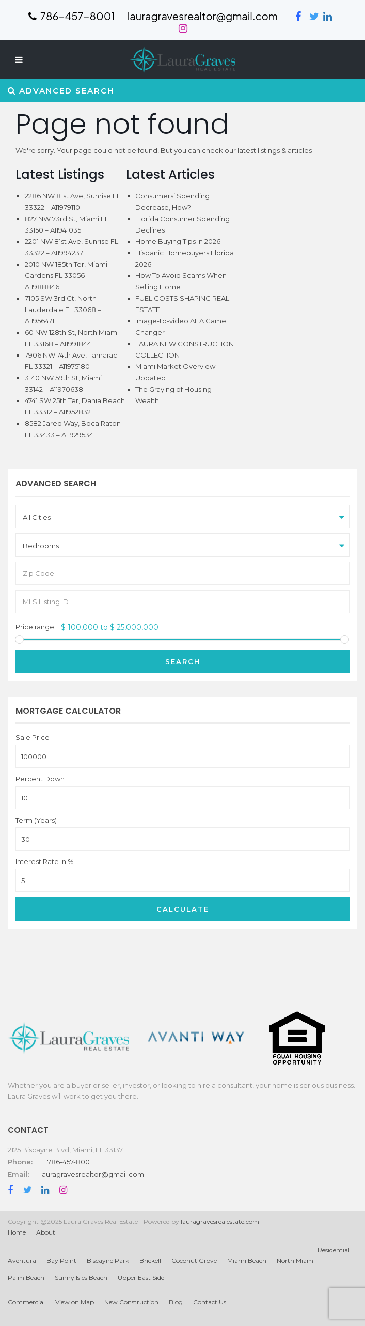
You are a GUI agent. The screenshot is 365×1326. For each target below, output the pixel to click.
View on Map (74, 1302)
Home (17, 1232)
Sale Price (32, 737)
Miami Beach (246, 1261)
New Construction (131, 1302)
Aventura (22, 1261)
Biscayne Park (108, 1261)
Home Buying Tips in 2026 (177, 241)
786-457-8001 (71, 15)
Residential (334, 1250)
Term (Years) (36, 820)
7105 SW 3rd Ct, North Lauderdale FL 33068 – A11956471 (63, 309)
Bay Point (61, 1261)
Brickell (150, 1261)
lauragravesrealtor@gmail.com (92, 1174)
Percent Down (40, 779)
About (45, 1232)
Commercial (26, 1302)
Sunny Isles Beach (81, 1278)
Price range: (35, 627)
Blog (176, 1302)
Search (182, 661)
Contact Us (209, 1302)
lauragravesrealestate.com (220, 1221)
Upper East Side (141, 1278)
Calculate (182, 909)
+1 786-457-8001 (66, 1162)
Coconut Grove (194, 1261)
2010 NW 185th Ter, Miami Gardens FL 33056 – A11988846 (66, 275)
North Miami (296, 1261)
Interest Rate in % (44, 861)
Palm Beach (26, 1278)
